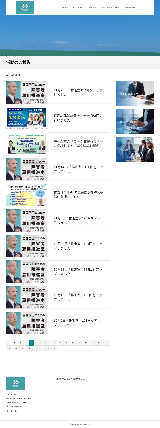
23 (48, 348)
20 (29, 348)
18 (15, 348)
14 (92, 343)
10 (66, 343)
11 (73, 343)
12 (79, 343)
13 (86, 343)
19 (22, 348)
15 (99, 343)
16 (105, 343)
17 (9, 348)
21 (35, 348)
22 (42, 348)
